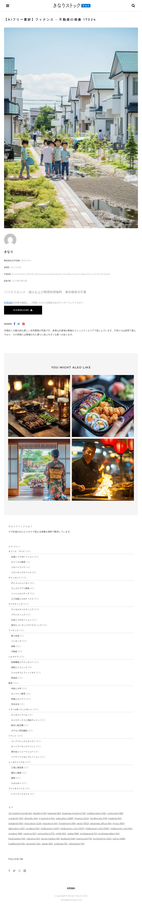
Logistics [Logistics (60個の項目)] (33, 828)
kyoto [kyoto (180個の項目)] (119, 823)
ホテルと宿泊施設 (19, 730)
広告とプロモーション (21, 620)
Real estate (104, 274)
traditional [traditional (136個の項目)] (16, 843)
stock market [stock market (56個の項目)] (50, 838)
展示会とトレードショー (22, 751)
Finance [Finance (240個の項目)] (81, 818)
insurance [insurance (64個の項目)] (50, 823)
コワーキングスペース (21, 572)
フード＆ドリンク (16, 788)
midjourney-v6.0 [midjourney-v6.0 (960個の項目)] (97, 828)
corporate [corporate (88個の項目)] (115, 813)
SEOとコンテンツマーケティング (26, 625)
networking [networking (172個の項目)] (46, 833)
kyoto (59, 274)
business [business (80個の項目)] (54, 813)
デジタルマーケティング (22, 609)
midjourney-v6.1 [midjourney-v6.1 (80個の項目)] (121, 828)
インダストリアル (16, 762)
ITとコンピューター (20, 583)
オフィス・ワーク (16, 551)
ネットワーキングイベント (23, 746)
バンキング (16, 641)
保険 (13, 646)
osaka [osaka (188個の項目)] (73, 833)
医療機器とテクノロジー (22, 662)
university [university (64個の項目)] (33, 843)
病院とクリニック (19, 667)
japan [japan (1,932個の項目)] (83, 823)
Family (31, 274)
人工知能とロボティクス (22, 598)
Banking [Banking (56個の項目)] (39, 813)
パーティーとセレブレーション (25, 757)
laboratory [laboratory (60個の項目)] (16, 828)
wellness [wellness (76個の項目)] (60, 843)
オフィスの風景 (18, 562)
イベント (12, 735)
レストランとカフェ (20, 794)
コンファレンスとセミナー (23, 741)
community (19, 274)
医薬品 (14, 678)
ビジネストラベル (19, 715)
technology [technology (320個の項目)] (102, 838)
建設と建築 (16, 772)
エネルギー (16, 783)
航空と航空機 (17, 725)
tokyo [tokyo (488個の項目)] (119, 838)
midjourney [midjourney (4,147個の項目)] (50, 828)
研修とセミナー (18, 699)
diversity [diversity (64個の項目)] (31, 818)
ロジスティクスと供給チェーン (25, 720)
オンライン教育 (18, 693)
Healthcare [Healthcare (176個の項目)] (98, 818)
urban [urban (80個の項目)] (47, 843)
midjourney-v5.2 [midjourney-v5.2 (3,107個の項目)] (72, 828)
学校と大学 (16, 688)
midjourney (71, 274)
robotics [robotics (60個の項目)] (33, 838)
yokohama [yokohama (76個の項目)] (76, 843)
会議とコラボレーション (22, 556)
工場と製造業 (17, 767)
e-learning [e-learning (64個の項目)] (47, 818)
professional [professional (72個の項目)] (88, 833)
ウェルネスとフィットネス (23, 672)
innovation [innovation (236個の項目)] (33, 823)
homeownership (45, 274)
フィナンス (13, 630)
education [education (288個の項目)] (64, 818)
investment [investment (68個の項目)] (67, 823)
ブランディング (18, 614)
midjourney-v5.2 (88, 274)
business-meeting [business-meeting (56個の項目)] (74, 813)
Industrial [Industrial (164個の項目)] (15, 823)
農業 (13, 778)
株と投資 (15, 635)
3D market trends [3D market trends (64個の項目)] (20, 813)
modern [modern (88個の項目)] (15, 833)
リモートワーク (18, 567)
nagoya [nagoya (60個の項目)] (29, 833)
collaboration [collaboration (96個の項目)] (96, 813)
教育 (10, 683)
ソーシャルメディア (20, 593)
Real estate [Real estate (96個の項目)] (16, 838)
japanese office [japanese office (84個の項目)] (101, 823)
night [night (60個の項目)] (61, 833)
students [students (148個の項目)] (68, 838)
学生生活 (15, 704)
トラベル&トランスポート (20, 709)
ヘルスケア (13, 656)
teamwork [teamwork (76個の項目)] (84, 838)
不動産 (14, 651)
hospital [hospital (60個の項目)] (115, 818)
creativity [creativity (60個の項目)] (15, 818)
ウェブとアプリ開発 (20, 588)
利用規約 (8, 302)
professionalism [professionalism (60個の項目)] (109, 833)
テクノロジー (14, 577)
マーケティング (15, 604)
